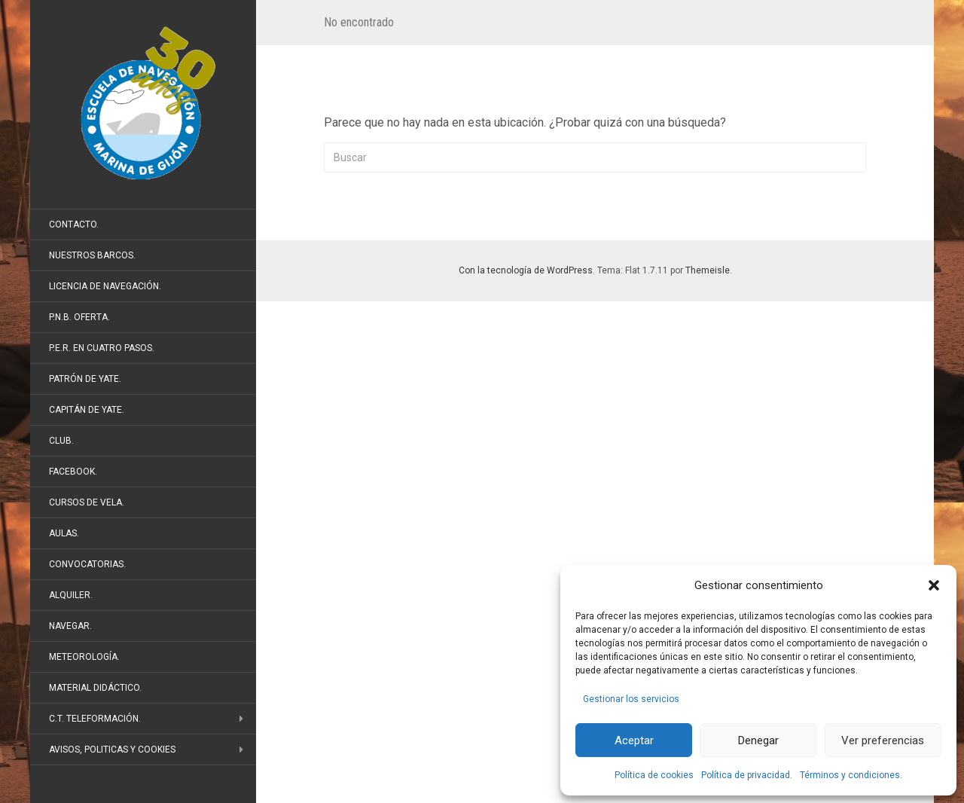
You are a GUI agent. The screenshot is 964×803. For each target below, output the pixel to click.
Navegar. (70, 626)
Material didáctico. (95, 687)
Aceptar (634, 740)
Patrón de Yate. (85, 379)
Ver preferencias (882, 740)
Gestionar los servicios (631, 699)
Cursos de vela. (86, 502)
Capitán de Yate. (86, 410)
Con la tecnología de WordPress (526, 270)
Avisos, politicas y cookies (112, 749)
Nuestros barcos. (92, 255)
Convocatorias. (87, 564)
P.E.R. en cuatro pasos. (101, 348)
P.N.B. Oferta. (79, 317)
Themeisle (707, 270)
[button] (933, 585)
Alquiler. (71, 595)
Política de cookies (654, 775)
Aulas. (64, 533)
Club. (61, 440)
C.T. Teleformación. (95, 718)
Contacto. (74, 224)
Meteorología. (84, 657)
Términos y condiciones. (851, 775)
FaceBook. (73, 471)
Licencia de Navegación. (105, 286)
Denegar (758, 740)
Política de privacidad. (746, 775)
